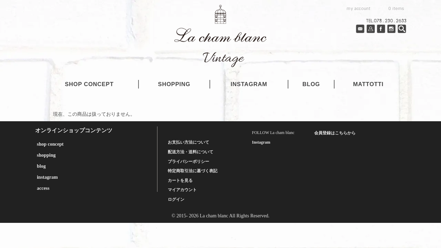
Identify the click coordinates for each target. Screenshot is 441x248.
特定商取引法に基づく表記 (192, 170)
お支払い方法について (188, 142)
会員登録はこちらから (335, 133)
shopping (174, 84)
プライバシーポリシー (188, 161)
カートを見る (180, 180)
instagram (248, 84)
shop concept (89, 84)
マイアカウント (182, 189)
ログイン (176, 199)
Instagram (261, 142)
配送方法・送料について (190, 151)
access (43, 188)
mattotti (368, 84)
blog (311, 84)
